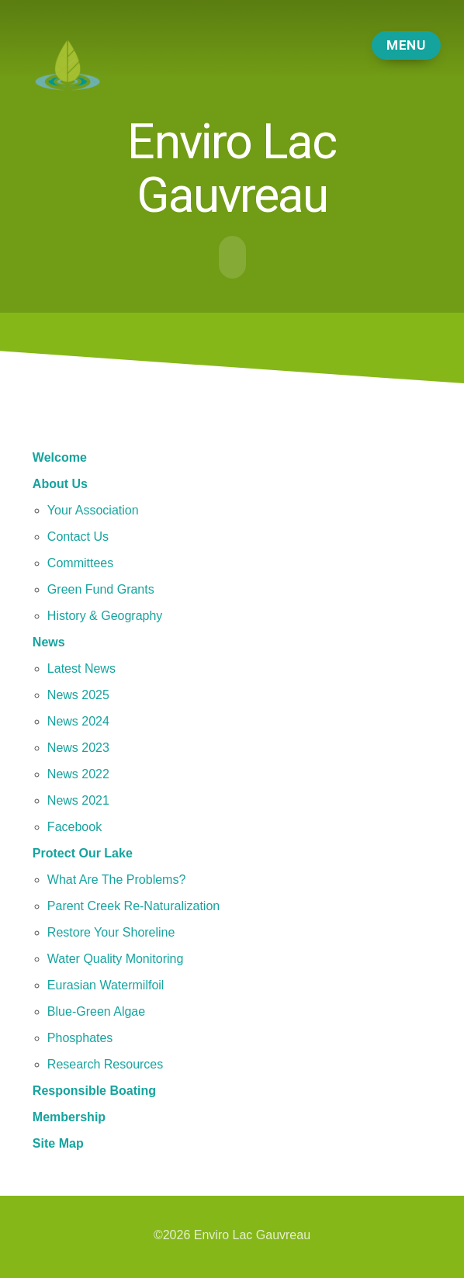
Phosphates (80, 1036)
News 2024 (78, 719)
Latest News (81, 667)
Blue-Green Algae (96, 1010)
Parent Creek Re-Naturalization (133, 904)
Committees (80, 561)
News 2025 (78, 693)
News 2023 (78, 746)
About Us (60, 482)
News (49, 640)
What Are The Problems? (116, 878)
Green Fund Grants (100, 587)
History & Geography (105, 614)
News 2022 (78, 772)
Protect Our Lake (83, 851)
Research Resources (105, 1062)
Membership (69, 1115)
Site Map (58, 1141)
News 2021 (78, 798)
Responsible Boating (94, 1089)
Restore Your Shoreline (111, 930)
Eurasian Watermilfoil (105, 983)
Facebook (74, 825)
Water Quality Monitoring (115, 957)
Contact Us (78, 535)
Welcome (60, 455)
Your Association (93, 508)
